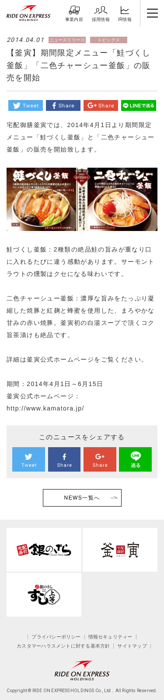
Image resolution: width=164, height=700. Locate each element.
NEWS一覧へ (82, 498)
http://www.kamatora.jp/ (45, 408)
